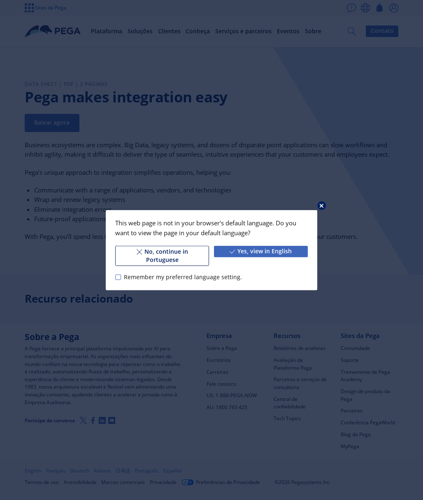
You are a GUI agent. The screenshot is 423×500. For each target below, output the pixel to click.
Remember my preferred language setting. (183, 277)
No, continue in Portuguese (162, 256)
